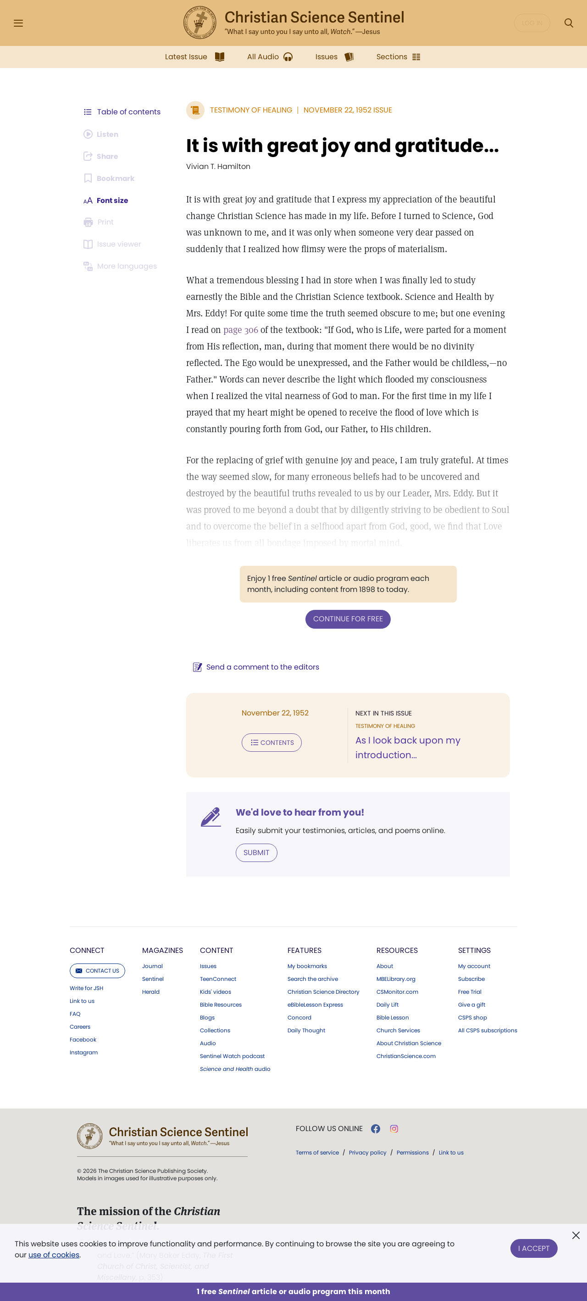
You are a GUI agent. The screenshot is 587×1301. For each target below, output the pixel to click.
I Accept (534, 1247)
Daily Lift (388, 1004)
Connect (87, 950)
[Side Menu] (18, 23)
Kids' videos (215, 991)
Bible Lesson (393, 1017)
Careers (80, 1026)
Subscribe (471, 978)
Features (304, 950)
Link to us (82, 1000)
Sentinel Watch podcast (232, 1056)
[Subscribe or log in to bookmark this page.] (110, 178)
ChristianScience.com (406, 1056)
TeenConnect (218, 978)
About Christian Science (409, 1043)
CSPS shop (472, 1017)
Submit (255, 852)
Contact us (97, 970)
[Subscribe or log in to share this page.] (102, 156)
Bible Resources (221, 1004)
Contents (270, 742)
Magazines (162, 950)
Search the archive (313, 978)
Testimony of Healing (249, 110)
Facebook (83, 1039)
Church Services (398, 1030)
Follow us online (329, 1128)
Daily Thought (306, 1030)
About (385, 966)
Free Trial (470, 991)
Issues (208, 966)
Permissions (413, 1152)
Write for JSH (86, 988)
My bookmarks (307, 966)
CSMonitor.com (397, 991)
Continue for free (347, 619)
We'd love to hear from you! (298, 811)
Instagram (84, 1052)
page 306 (233, 330)
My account (474, 966)
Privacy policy (368, 1152)
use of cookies (53, 1255)
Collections (215, 1030)
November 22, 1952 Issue (346, 110)
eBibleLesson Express (315, 1004)
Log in (532, 23)
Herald (151, 991)
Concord (299, 1017)
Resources (397, 950)
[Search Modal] (569, 23)
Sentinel (153, 978)
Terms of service (317, 1152)
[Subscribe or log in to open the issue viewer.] (113, 244)
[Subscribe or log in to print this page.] (100, 222)
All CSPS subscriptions (487, 1030)
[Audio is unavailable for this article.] (102, 134)
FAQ (75, 1013)
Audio (208, 1043)
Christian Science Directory (324, 991)
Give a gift (471, 1004)
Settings (474, 950)
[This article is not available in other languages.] (121, 266)
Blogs (207, 1017)
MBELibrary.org (396, 978)
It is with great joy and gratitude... (340, 145)
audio (235, 1068)
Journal (152, 966)
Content (216, 950)
